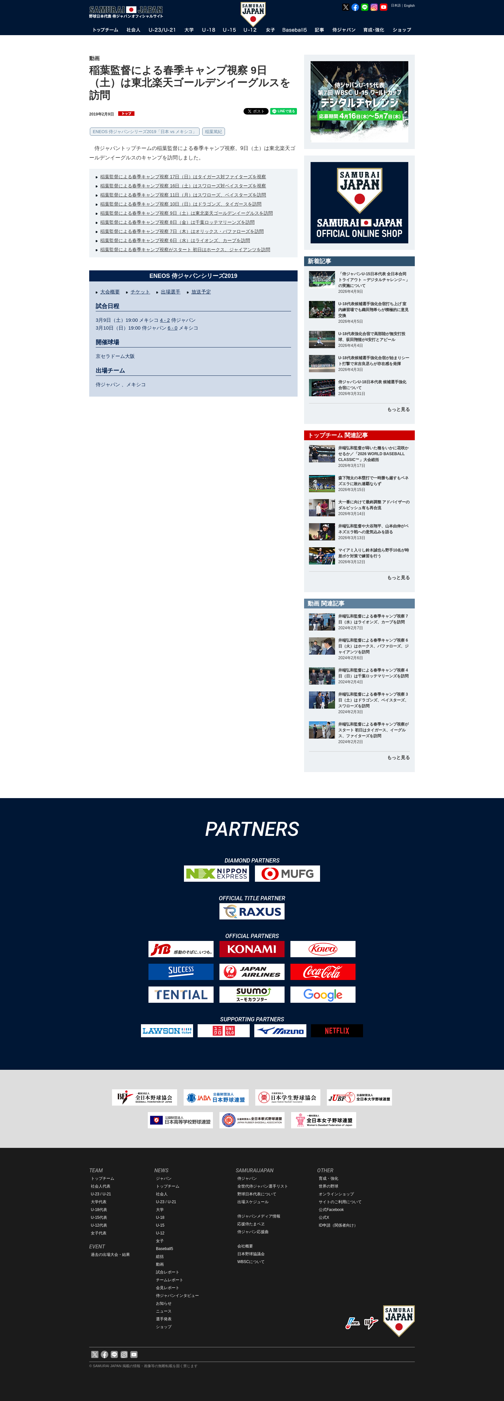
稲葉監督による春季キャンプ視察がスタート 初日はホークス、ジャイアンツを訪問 (185, 249)
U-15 (160, 1225)
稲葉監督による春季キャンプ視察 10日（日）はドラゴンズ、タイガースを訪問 (180, 204)
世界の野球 (328, 1186)
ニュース (164, 1311)
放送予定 (201, 291)
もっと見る (398, 409)
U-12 (160, 1233)
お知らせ (164, 1303)
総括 (160, 1256)
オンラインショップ (336, 1194)
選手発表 (164, 1319)
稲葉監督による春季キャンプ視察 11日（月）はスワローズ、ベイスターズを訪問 (183, 194)
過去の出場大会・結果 (110, 1254)
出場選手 (170, 291)
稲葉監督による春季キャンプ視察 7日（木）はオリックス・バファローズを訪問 (182, 231)
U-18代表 (99, 1209)
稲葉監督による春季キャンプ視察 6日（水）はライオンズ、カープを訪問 (175, 240)
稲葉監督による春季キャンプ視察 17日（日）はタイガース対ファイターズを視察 (183, 176)
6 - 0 (172, 328)
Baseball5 (164, 1248)
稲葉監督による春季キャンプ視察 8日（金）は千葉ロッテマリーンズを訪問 (177, 222)
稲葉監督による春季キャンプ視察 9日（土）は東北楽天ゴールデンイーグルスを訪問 (186, 213)
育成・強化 (328, 1178)
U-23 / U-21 (101, 1194)
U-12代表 (99, 1225)
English (409, 5)
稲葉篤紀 (213, 131)
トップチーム (102, 1178)
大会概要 (110, 291)
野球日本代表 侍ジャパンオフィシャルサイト (128, 12)
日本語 (396, 5)
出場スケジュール (253, 1202)
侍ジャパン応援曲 (253, 1232)
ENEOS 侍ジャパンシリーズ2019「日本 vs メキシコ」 (145, 131)
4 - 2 (165, 320)
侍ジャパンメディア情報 (258, 1216)
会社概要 (245, 1246)
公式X (324, 1217)
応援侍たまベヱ (251, 1224)
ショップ (164, 1327)
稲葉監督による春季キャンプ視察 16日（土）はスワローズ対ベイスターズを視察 (183, 185)
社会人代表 (100, 1186)
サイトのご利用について (340, 1202)
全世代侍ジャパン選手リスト (262, 1186)
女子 (160, 1241)
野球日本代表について (256, 1194)
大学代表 (98, 1202)
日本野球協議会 (251, 1254)
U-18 (160, 1217)
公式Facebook (331, 1209)
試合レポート (167, 1272)
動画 (160, 1264)
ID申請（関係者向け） (338, 1225)
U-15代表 (99, 1217)
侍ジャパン (247, 1178)
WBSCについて (251, 1261)
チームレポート (169, 1280)
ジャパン (164, 1178)
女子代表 (98, 1233)
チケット (140, 291)
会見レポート (167, 1287)
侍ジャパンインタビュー (177, 1295)
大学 (160, 1209)
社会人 (162, 1194)
